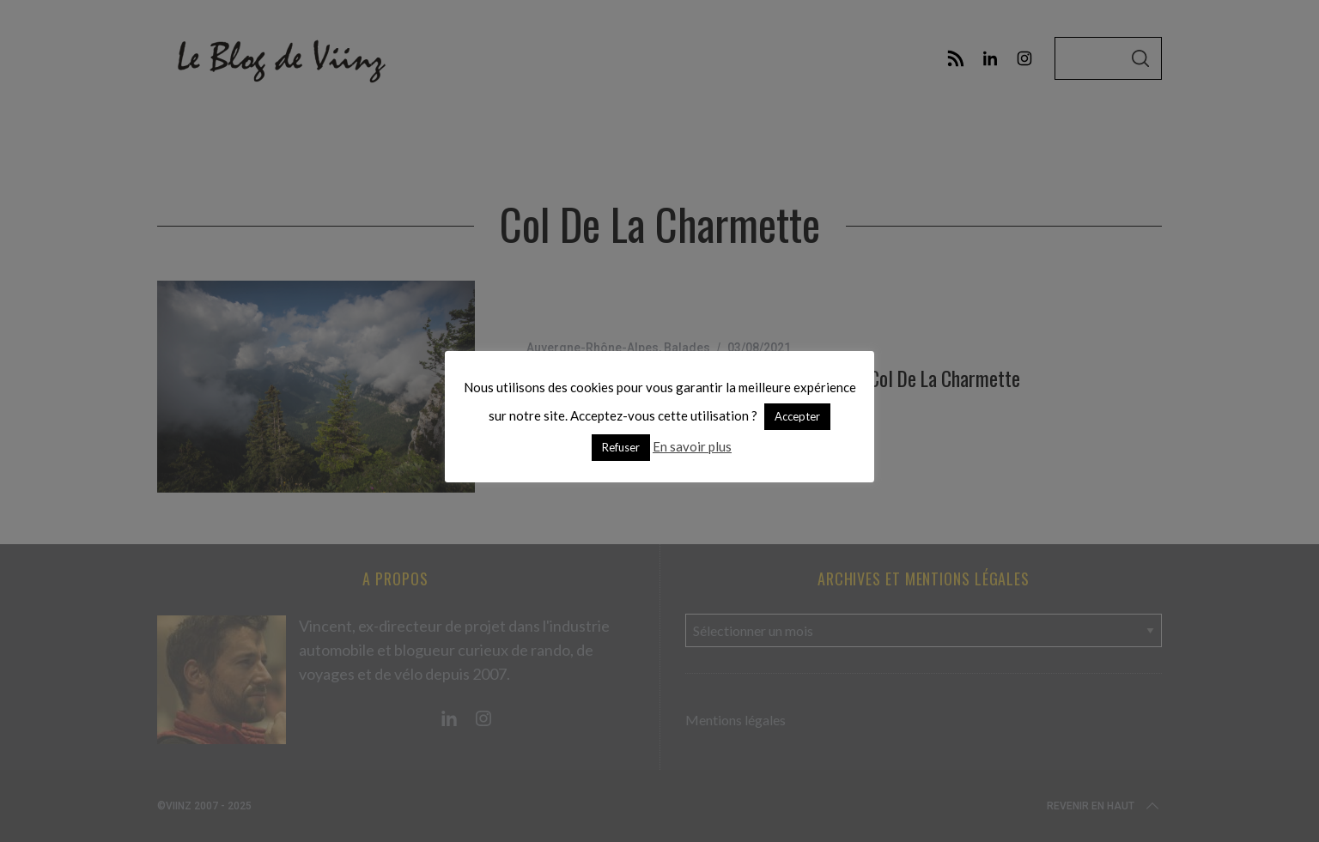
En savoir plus (692, 446)
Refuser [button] (621, 447)
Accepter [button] (797, 416)
